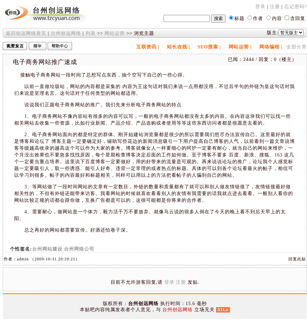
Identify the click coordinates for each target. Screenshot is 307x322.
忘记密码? (295, 6)
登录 (260, 6)
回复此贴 (297, 259)
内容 (277, 18)
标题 (239, 18)
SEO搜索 (207, 46)
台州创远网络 (66, 33)
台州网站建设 (47, 249)
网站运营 (114, 33)
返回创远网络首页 (26, 33)
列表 (91, 33)
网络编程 (269, 46)
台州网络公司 (79, 249)
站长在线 (177, 46)
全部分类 (296, 46)
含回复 (297, 18)
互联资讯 (146, 46)
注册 (275, 6)
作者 (258, 18)
